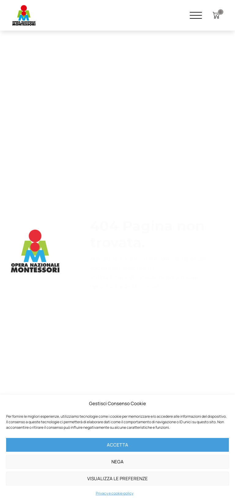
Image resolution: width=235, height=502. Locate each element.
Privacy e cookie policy (114, 493)
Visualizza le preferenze (117, 478)
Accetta (117, 445)
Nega (117, 461)
